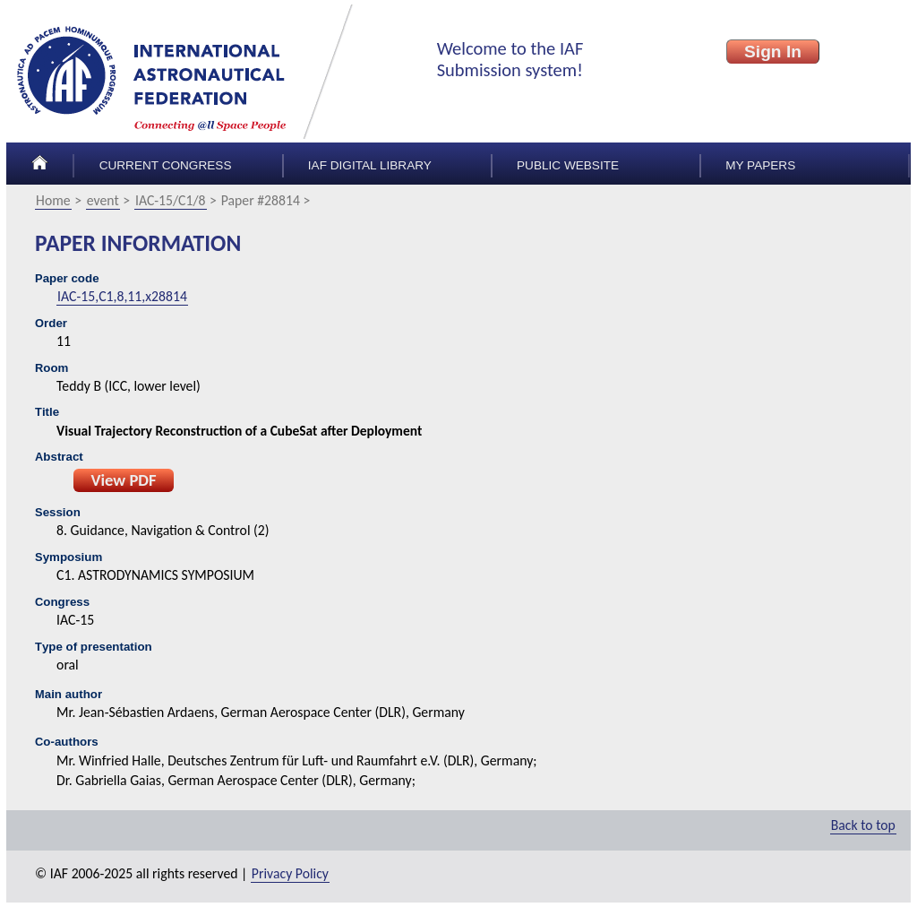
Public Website (568, 165)
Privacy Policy (290, 873)
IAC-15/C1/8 (170, 200)
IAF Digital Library (370, 165)
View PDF (123, 480)
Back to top (863, 825)
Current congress (165, 165)
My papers (760, 165)
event (103, 200)
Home (53, 200)
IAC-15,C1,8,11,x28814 (122, 296)
